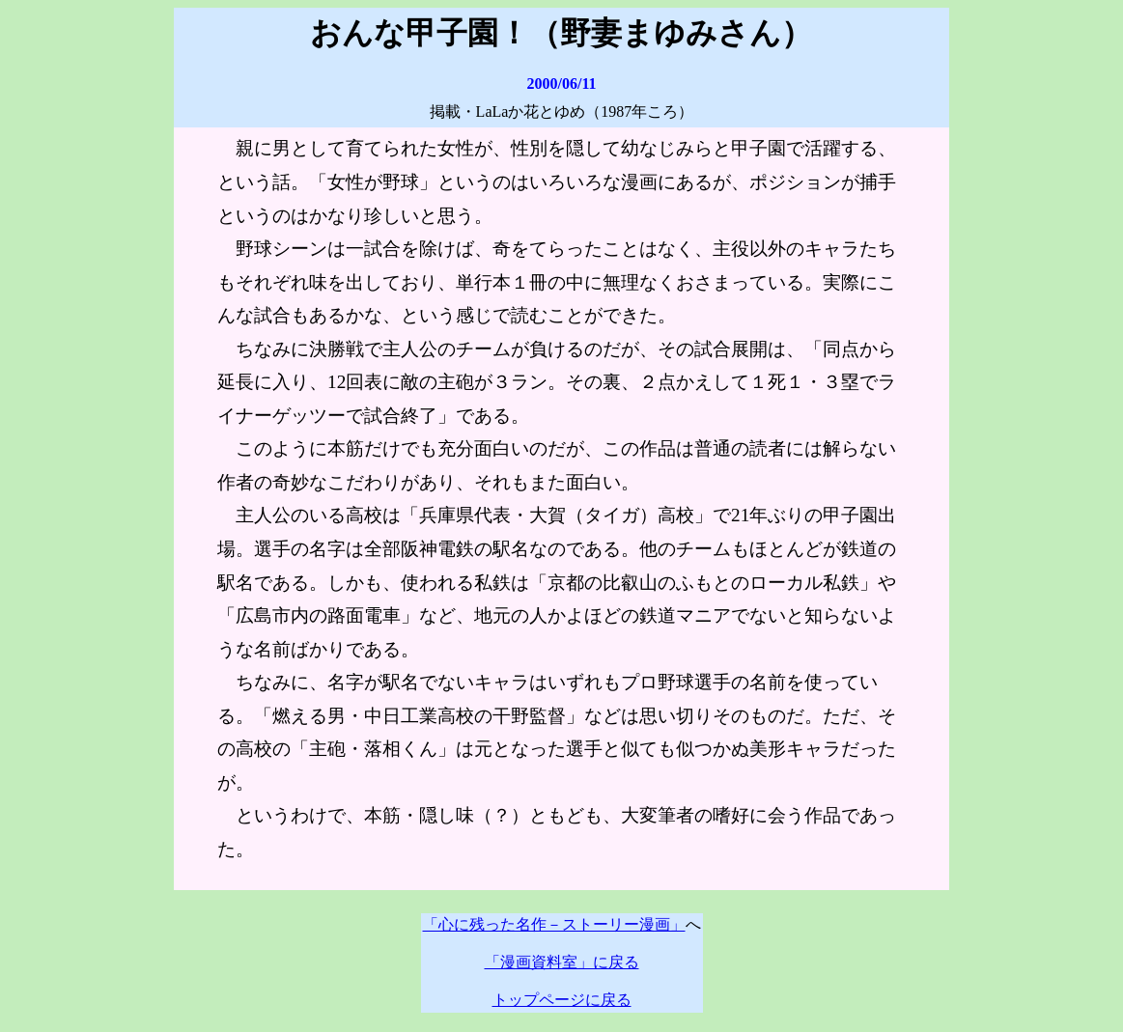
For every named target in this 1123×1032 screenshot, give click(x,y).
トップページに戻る (562, 999)
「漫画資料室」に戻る (562, 962)
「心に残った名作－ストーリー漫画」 (554, 924)
